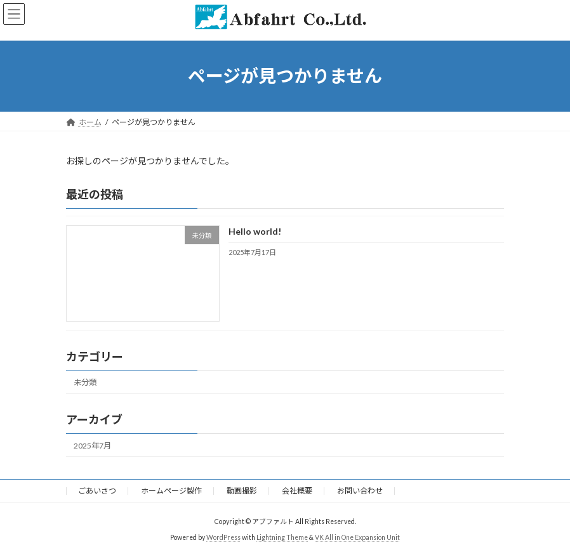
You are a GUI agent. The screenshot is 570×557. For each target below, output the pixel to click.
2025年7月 (92, 445)
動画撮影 (242, 490)
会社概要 (297, 490)
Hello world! (255, 231)
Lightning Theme (282, 537)
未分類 (85, 382)
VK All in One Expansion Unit (357, 537)
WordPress (223, 537)
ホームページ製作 (171, 490)
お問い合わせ (360, 490)
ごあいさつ (97, 490)
